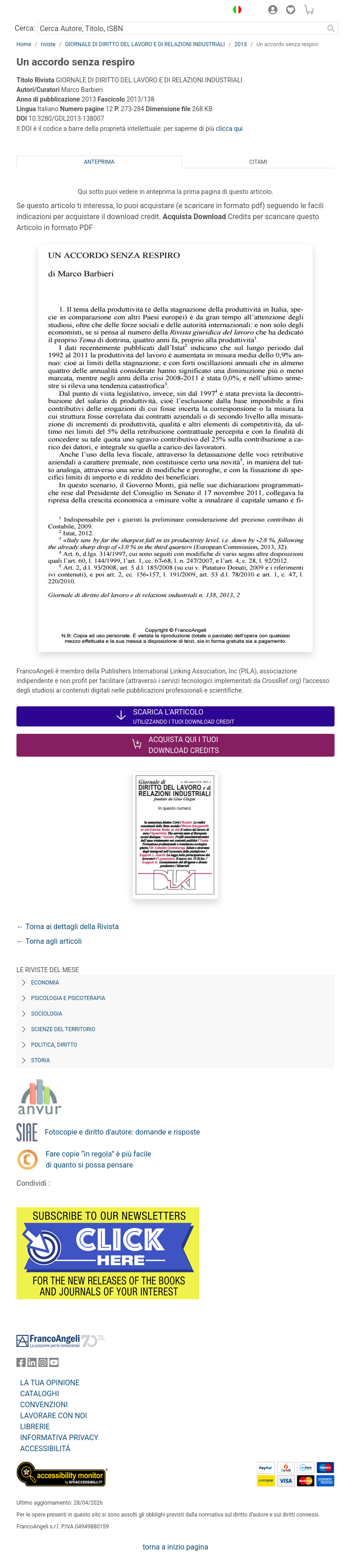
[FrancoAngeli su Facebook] (21, 1364)
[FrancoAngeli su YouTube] (53, 1364)
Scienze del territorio (63, 1029)
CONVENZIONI (44, 1404)
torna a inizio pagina (175, 1547)
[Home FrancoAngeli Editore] (48, 11)
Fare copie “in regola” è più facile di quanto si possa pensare (98, 1159)
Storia (40, 1060)
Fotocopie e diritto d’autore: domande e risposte (122, 1132)
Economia (45, 982)
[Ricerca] (331, 28)
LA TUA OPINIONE (50, 1382)
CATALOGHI (39, 1393)
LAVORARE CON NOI (53, 1415)
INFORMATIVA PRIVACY (59, 1437)
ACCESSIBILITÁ (45, 1448)
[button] (235, 11)
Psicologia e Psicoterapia (68, 998)
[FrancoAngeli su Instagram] (43, 1364)
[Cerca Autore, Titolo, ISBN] (180, 28)
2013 (240, 44)
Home (23, 44)
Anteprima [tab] (99, 162)
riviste (48, 44)
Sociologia (46, 1014)
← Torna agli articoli (49, 941)
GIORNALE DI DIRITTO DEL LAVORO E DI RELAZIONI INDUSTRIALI (145, 44)
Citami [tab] (258, 162)
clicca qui (229, 128)
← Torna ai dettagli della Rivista (67, 926)
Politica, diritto (54, 1045)
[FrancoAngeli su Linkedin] (32, 1364)
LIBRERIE (35, 1426)
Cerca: (25, 28)
